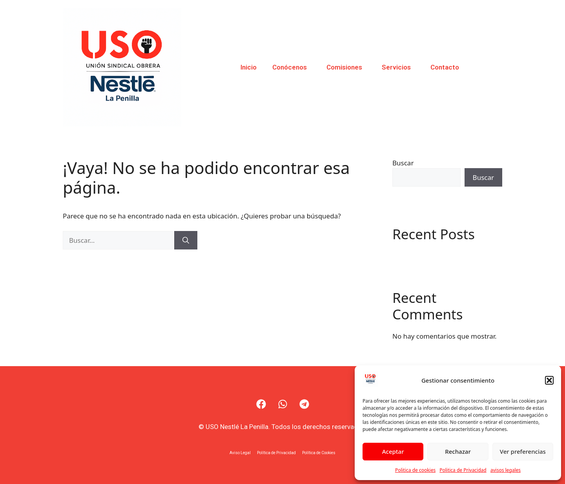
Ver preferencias (523, 451)
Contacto (444, 67)
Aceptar (393, 451)
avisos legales (505, 470)
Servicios (398, 67)
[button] (549, 380)
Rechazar (458, 451)
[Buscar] (185, 240)
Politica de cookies (415, 470)
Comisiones (346, 67)
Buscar (403, 162)
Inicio (249, 67)
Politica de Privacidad (463, 470)
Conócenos (291, 67)
